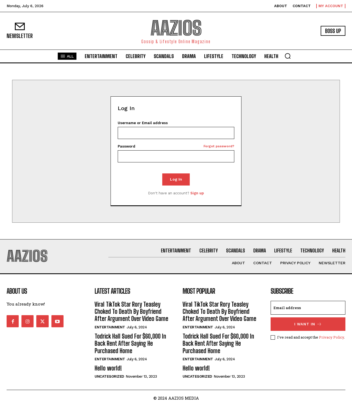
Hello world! (108, 368)
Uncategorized (109, 376)
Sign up (197, 193)
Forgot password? (219, 146)
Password (176, 146)
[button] (287, 55)
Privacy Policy (331, 336)
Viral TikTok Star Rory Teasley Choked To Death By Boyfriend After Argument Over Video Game (131, 312)
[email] (308, 308)
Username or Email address (143, 123)
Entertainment (110, 327)
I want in (308, 324)
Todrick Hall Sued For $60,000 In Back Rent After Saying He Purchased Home (130, 344)
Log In (176, 179)
